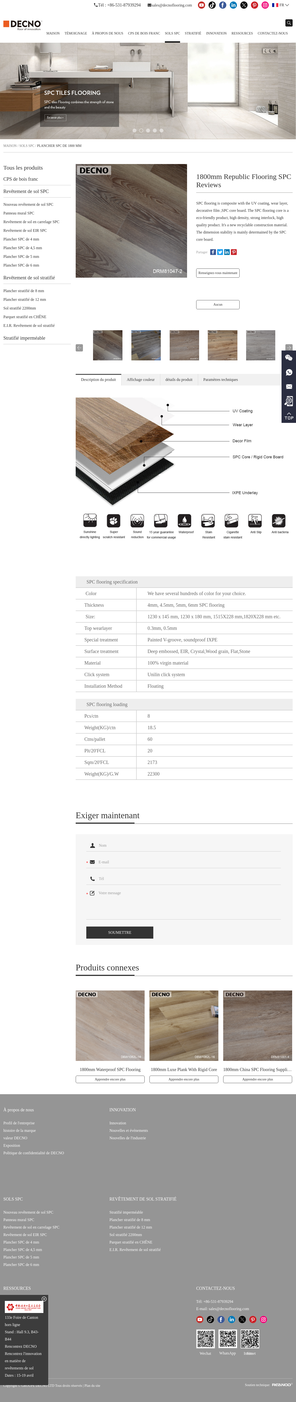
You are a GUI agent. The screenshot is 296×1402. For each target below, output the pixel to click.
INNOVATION (122, 1109)
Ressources (242, 33)
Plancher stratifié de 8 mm (23, 291)
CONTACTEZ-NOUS (215, 1288)
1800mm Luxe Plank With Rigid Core (184, 1069)
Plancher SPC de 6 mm (21, 265)
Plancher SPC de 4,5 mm (22, 248)
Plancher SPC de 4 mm (21, 239)
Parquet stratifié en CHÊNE (24, 317)
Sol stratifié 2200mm (19, 308)
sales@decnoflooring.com (172, 5)
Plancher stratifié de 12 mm (24, 299)
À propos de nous (107, 33)
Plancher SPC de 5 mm (21, 256)
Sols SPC (172, 33)
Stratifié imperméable (24, 338)
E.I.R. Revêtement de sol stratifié (29, 325)
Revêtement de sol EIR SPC (25, 230)
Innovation (216, 33)
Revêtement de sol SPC (26, 191)
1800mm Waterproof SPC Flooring (110, 1069)
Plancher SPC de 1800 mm (59, 146)
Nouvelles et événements (128, 1130)
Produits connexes (107, 967)
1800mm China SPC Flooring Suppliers (257, 1069)
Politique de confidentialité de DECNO (33, 1153)
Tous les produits (23, 168)
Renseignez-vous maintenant (217, 273)
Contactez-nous (273, 33)
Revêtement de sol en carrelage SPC (31, 222)
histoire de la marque (19, 1130)
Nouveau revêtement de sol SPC (28, 204)
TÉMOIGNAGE (76, 33)
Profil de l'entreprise (19, 1123)
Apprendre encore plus (110, 1079)
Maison (53, 33)
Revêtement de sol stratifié (29, 277)
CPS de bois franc (144, 33)
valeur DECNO (15, 1138)
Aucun (217, 304)
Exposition (11, 1145)
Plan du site (92, 1386)
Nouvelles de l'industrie (127, 1138)
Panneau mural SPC (18, 213)
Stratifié (193, 33)
